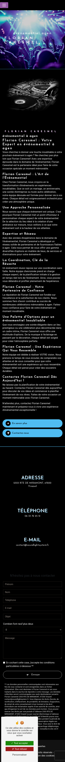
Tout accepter (19, 743)
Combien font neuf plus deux (18, 619)
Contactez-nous (17, 433)
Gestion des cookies (43, 755)
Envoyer (35, 670)
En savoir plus (16, 423)
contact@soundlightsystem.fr (32, 540)
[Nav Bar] (4, 5)
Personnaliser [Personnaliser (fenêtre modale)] (19, 754)
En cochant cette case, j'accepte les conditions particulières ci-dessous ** (30, 660)
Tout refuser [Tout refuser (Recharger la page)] (19, 749)
